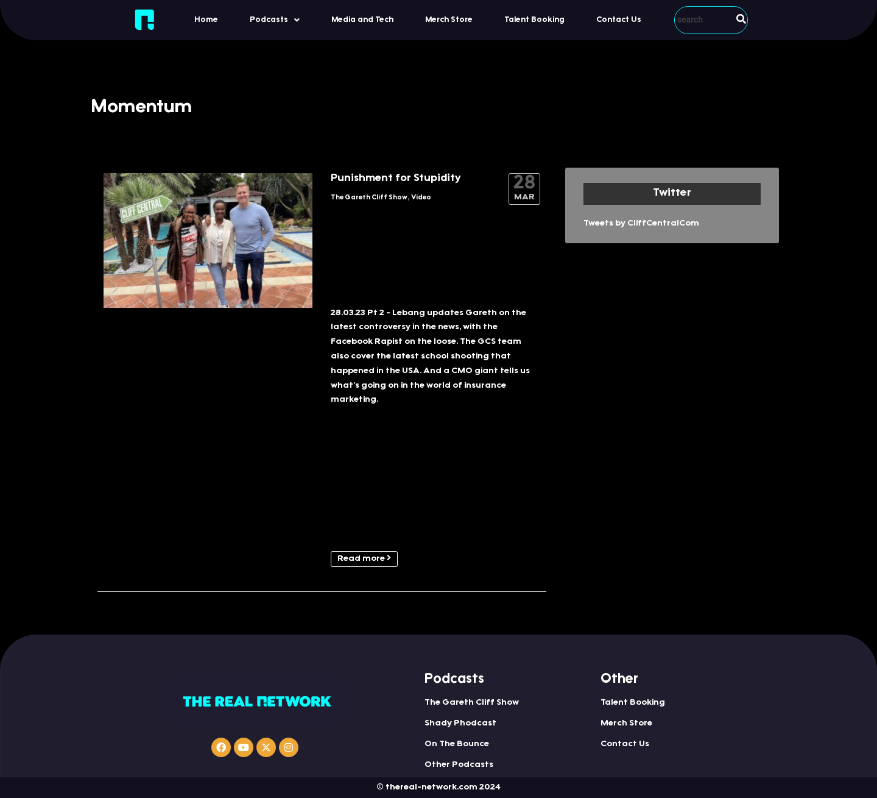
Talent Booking (534, 20)
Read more (364, 558)
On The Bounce (456, 744)
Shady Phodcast (460, 723)
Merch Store (449, 20)
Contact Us (618, 20)
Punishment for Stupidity (396, 178)
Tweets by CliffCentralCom (641, 223)
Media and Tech (362, 20)
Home (206, 20)
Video (421, 197)
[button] (274, 20)
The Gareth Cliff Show (369, 197)
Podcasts (275, 20)
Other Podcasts (458, 765)
